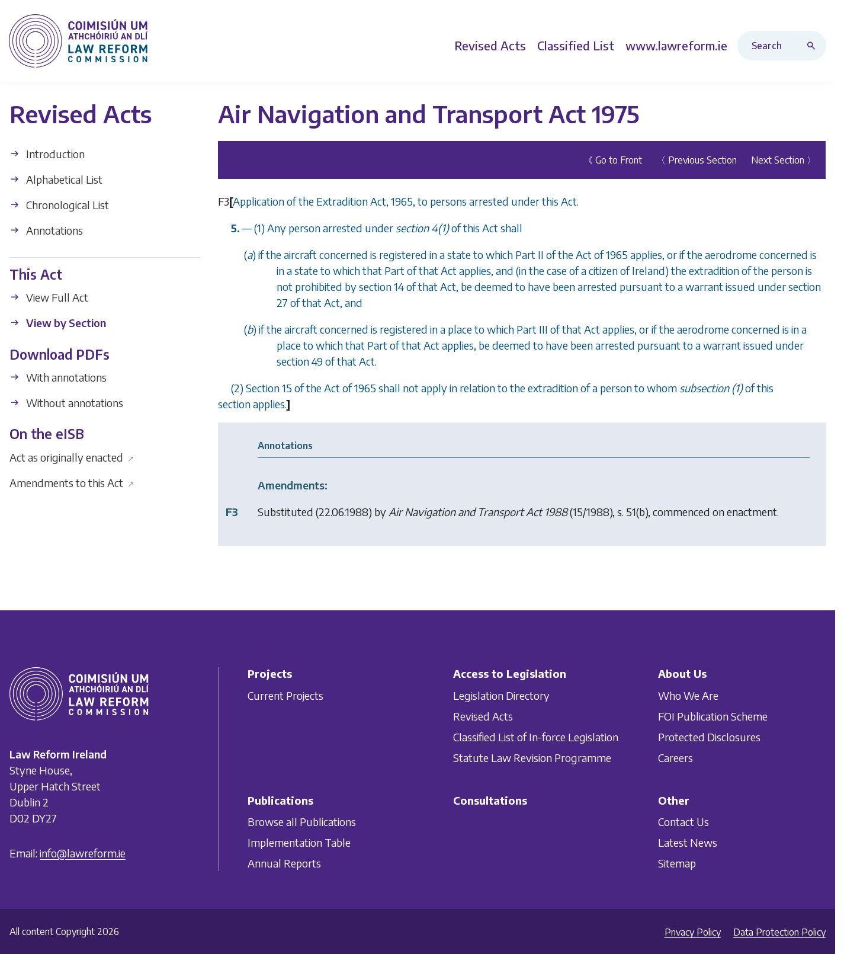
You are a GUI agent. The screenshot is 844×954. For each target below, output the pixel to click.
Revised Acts (483, 716)
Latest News (687, 842)
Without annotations (66, 402)
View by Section (57, 322)
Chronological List (59, 205)
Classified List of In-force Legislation (535, 737)
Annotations (46, 230)
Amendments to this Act (71, 482)
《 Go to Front (612, 160)
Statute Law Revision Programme (532, 757)
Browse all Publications (302, 821)
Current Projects (285, 695)
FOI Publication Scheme (713, 716)
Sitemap (677, 863)
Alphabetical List (55, 179)
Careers (675, 757)
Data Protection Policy (779, 932)
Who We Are (688, 695)
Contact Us (683, 821)
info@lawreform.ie (83, 853)
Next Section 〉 (783, 160)
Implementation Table (299, 842)
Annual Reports (284, 863)
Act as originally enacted (71, 456)
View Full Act (48, 297)
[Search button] (813, 45)
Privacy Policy (693, 932)
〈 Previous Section (696, 160)
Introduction (47, 154)
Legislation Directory (501, 695)
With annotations (58, 377)
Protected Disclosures (709, 737)
